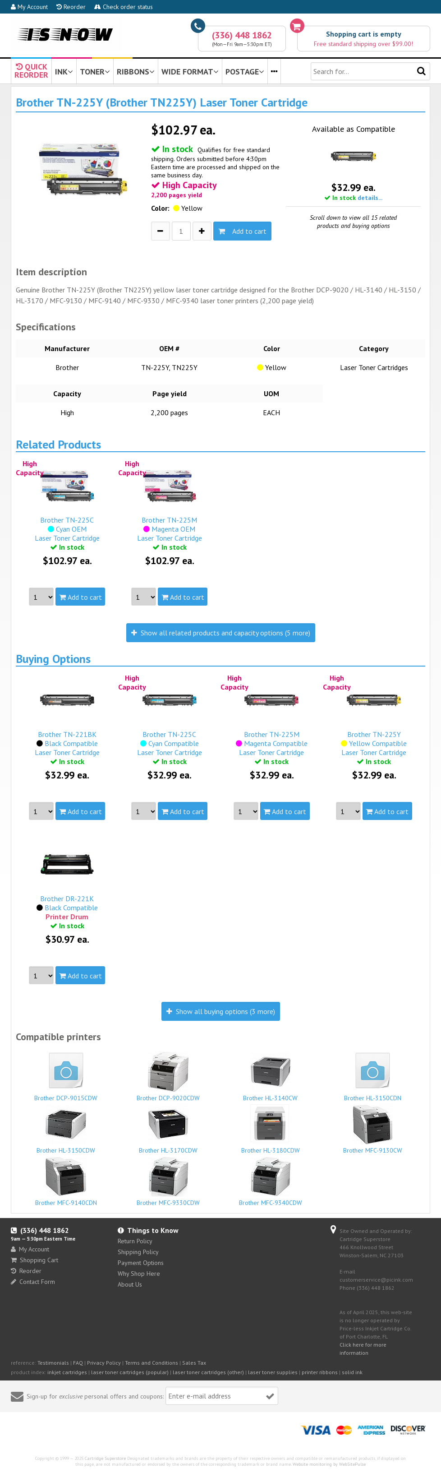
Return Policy (135, 1241)
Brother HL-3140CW (270, 1076)
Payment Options (141, 1263)
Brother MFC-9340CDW (270, 1181)
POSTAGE (244, 71)
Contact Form (33, 1282)
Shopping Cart (34, 1260)
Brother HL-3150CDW (66, 1129)
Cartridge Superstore (105, 1458)
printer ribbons (320, 1372)
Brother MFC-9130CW (373, 1129)
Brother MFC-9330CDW (168, 1181)
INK (64, 71)
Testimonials (53, 1362)
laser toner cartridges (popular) (130, 1372)
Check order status (123, 7)
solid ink (352, 1372)
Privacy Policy (104, 1362)
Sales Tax (194, 1362)
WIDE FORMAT (190, 71)
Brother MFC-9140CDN (66, 1181)
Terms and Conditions (151, 1362)
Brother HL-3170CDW (168, 1129)
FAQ (78, 1362)
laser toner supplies (273, 1372)
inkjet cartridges (67, 1372)
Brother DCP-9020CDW (168, 1076)
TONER (95, 71)
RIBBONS (136, 71)
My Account (29, 7)
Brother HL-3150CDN (373, 1075)
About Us (130, 1284)
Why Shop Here (139, 1273)
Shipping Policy (138, 1252)
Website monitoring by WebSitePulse (329, 1464)
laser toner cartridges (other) (208, 1372)
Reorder (71, 7)
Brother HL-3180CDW (270, 1129)
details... (370, 198)
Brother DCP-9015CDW (66, 1075)
